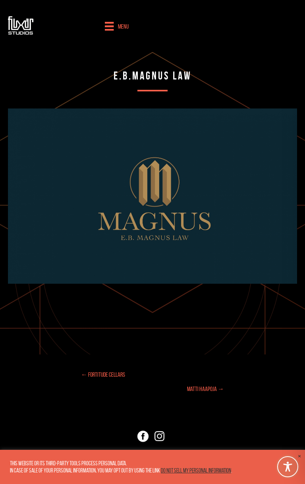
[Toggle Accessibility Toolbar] (287, 466)
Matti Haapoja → (205, 388)
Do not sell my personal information (196, 470)
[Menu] (116, 26)
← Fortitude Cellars (103, 374)
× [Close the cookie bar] (299, 456)
